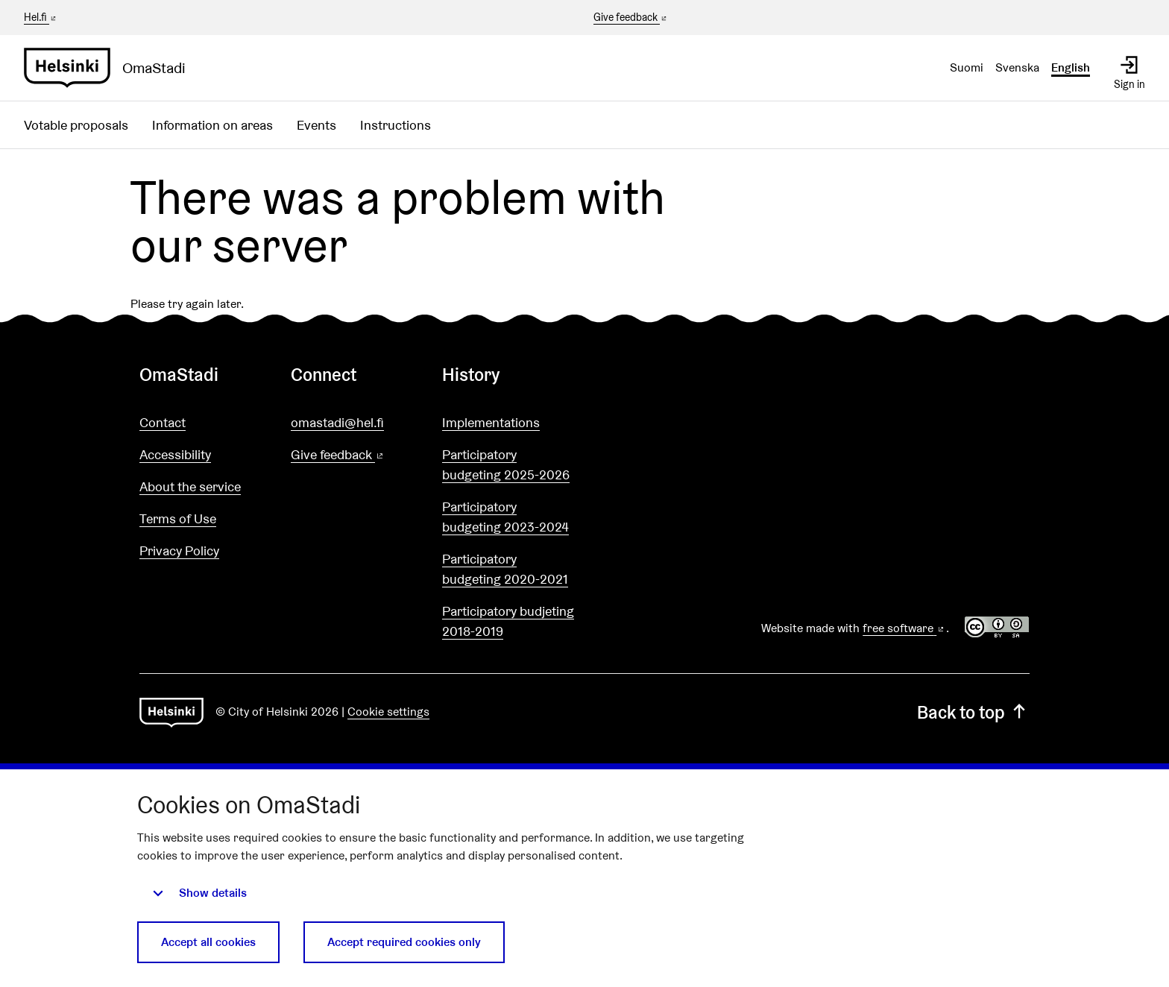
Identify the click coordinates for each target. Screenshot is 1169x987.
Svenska (1017, 67)
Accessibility (175, 454)
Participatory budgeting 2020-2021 (505, 568)
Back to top (973, 712)
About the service (190, 486)
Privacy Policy (179, 550)
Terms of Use (177, 518)
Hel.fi (41, 17)
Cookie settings (388, 711)
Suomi (966, 67)
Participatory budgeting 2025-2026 (506, 464)
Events (316, 124)
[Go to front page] (111, 68)
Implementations (491, 422)
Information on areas (212, 124)
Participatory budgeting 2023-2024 (505, 516)
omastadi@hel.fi (337, 422)
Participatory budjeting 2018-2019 (508, 621)
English (1070, 67)
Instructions (395, 124)
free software (904, 628)
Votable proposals (76, 124)
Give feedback (631, 17)
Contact (162, 422)
